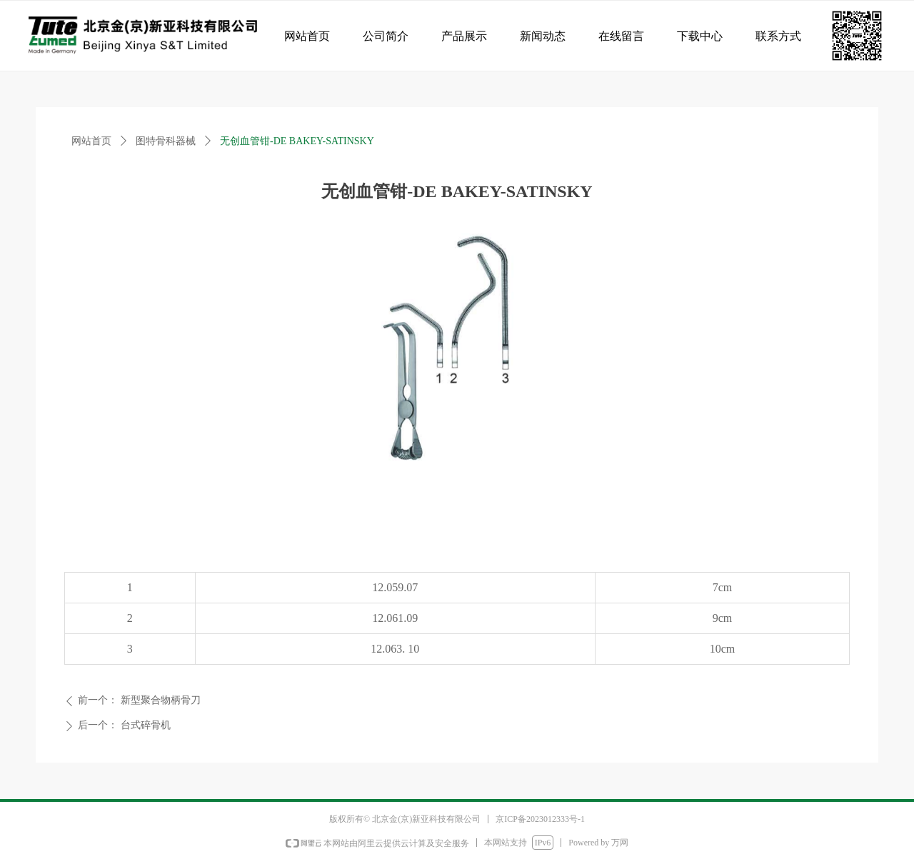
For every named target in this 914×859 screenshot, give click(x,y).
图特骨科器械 (166, 141)
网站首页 (91, 141)
